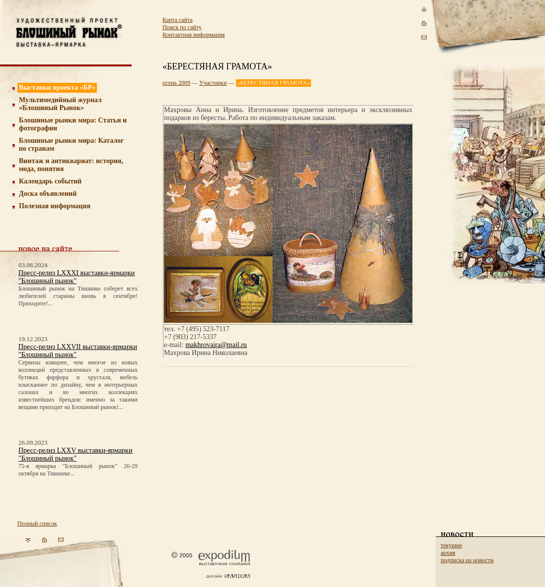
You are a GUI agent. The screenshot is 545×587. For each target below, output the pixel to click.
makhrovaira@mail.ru (216, 345)
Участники (213, 82)
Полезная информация (54, 206)
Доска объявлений (48, 193)
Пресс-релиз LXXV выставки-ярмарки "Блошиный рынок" (75, 454)
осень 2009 (176, 82)
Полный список (37, 523)
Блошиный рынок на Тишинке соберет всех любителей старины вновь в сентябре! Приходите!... (78, 296)
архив (448, 552)
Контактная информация (193, 34)
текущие (451, 545)
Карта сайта (177, 19)
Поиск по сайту (182, 27)
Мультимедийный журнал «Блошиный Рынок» (60, 104)
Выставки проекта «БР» (57, 87)
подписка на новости (467, 560)
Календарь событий (50, 181)
